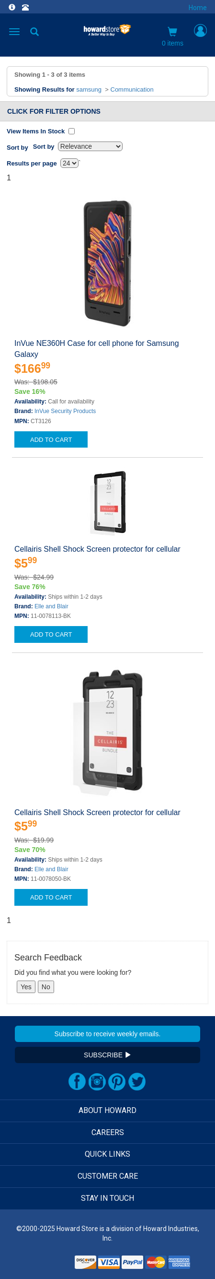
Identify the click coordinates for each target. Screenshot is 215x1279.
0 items (172, 37)
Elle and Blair (51, 606)
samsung (89, 89)
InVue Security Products (65, 411)
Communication (132, 89)
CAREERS (107, 1132)
